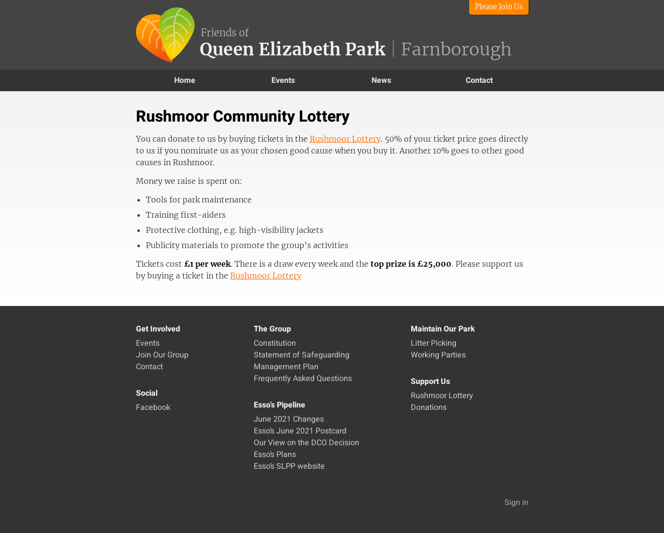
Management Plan (286, 367)
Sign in (517, 502)
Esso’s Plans (275, 454)
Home (184, 80)
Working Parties (438, 355)
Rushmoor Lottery (345, 139)
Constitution (275, 343)
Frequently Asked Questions (303, 378)
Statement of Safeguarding (301, 355)
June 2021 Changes (289, 419)
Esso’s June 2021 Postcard (300, 431)
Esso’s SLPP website (289, 466)
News (381, 80)
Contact (479, 80)
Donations (429, 407)
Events (283, 80)
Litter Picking (433, 343)
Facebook (153, 407)
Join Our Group (162, 355)
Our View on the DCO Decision (306, 443)
